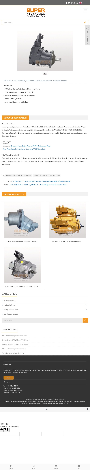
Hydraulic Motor (9, 305)
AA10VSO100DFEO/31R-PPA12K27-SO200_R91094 (21, 286)
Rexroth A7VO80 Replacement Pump (18, 175)
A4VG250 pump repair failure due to (14, 349)
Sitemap (61, 399)
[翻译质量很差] (6, 430)
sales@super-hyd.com (15, 390)
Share (11, 466)
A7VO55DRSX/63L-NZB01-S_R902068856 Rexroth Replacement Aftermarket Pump (41, 181)
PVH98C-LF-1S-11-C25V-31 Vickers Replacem (66, 241)
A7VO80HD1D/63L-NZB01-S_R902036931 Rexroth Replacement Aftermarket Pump (37, 185)
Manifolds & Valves (11, 314)
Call (33, 466)
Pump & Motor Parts (11, 309)
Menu (56, 466)
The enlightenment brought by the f (13, 353)
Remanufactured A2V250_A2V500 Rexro (15, 340)
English (83, 3)
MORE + (8, 378)
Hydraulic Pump (62, 127)
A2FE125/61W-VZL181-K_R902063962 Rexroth (21, 241)
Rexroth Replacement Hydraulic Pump (47, 175)
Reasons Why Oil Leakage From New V (15, 344)
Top (79, 466)
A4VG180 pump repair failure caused (14, 336)
